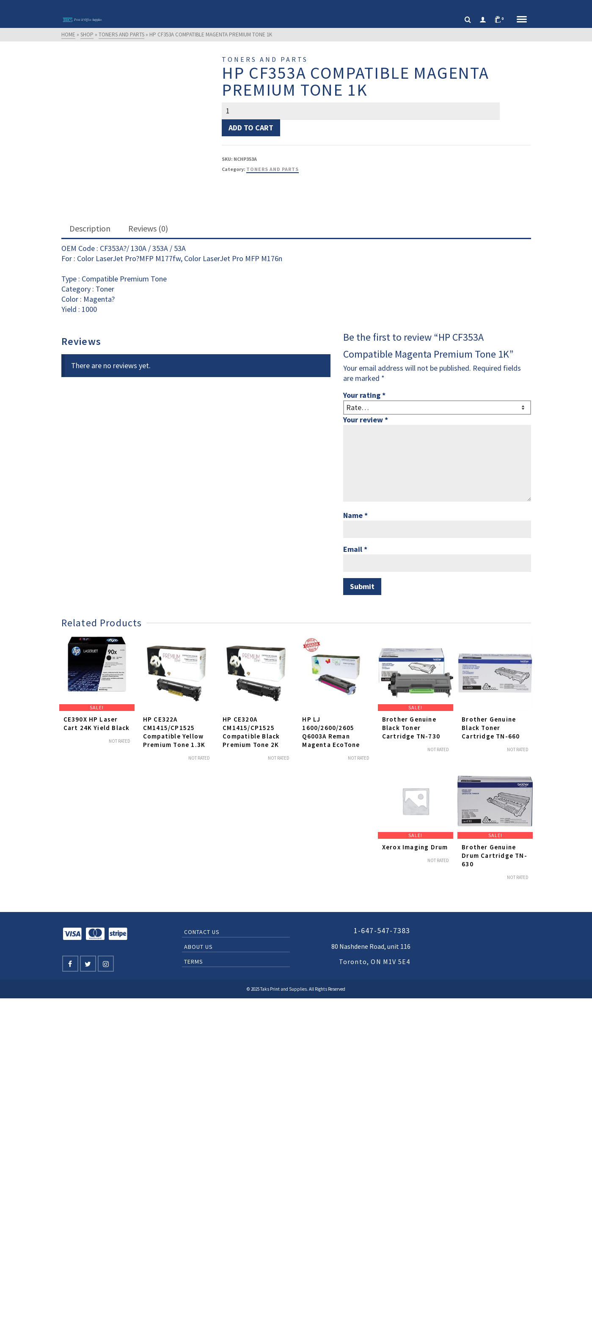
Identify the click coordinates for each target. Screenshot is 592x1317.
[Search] (467, 20)
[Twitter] (88, 964)
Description (89, 228)
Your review (365, 419)
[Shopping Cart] (501, 20)
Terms (193, 961)
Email (355, 549)
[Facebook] (70, 964)
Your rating (364, 395)
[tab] (89, 229)
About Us (198, 947)
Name (355, 515)
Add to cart (251, 127)
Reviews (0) (148, 228)
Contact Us (202, 932)
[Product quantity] (361, 110)
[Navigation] (521, 20)
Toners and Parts (272, 169)
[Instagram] (106, 964)
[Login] (482, 20)
